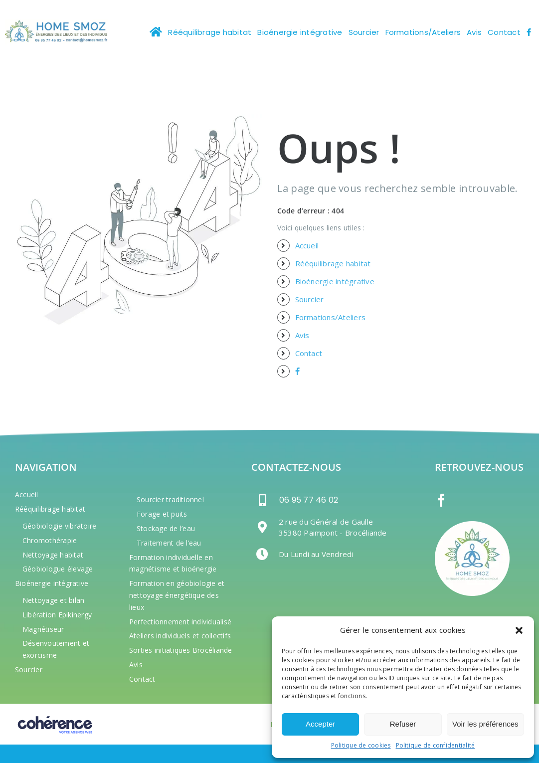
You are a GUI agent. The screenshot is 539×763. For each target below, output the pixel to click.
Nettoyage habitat (52, 555)
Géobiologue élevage (57, 568)
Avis (302, 335)
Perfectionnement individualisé (180, 621)
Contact (309, 353)
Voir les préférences (485, 724)
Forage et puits (162, 514)
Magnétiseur (43, 629)
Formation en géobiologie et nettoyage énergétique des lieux (176, 595)
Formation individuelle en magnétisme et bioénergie (173, 563)
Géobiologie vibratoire (59, 526)
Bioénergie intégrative (334, 281)
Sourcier (309, 299)
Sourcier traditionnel (170, 499)
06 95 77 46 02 (308, 500)
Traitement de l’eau (169, 543)
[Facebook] (441, 500)
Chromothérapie (49, 540)
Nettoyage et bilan (53, 600)
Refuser (403, 724)
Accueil (307, 245)
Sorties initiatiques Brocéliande (180, 650)
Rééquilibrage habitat (333, 263)
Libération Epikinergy (57, 614)
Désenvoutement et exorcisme (55, 649)
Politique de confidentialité (435, 745)
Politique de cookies (361, 745)
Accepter (320, 724)
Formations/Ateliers (330, 317)
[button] (519, 630)
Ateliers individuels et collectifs (180, 635)
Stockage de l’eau (166, 528)
